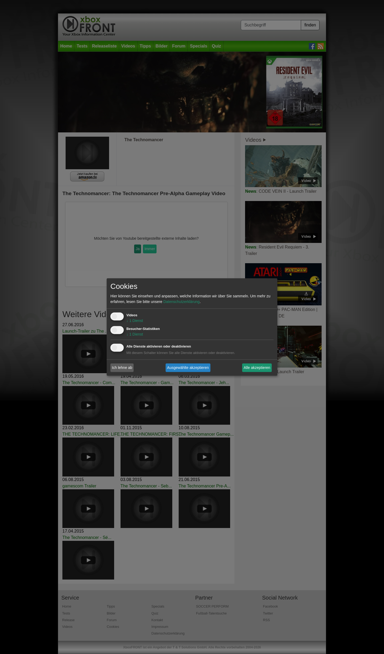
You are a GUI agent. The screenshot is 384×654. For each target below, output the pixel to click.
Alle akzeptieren (257, 367)
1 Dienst (134, 321)
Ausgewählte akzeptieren (188, 367)
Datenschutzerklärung (181, 302)
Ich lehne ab (122, 367)
